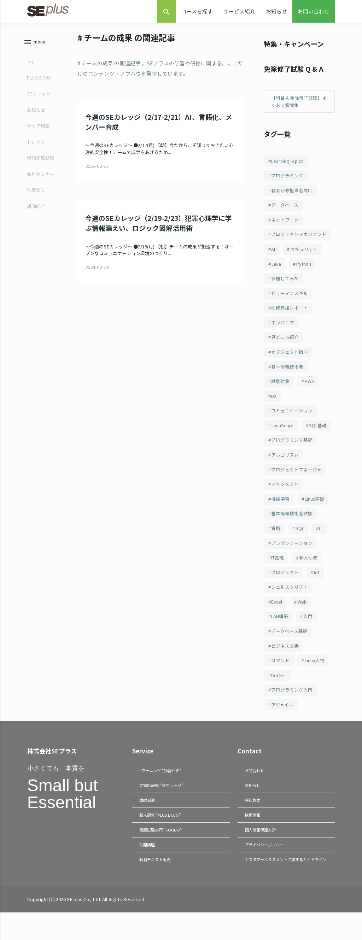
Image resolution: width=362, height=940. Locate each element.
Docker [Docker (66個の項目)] (279, 694)
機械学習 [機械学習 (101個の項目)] (280, 511)
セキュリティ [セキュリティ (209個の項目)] (304, 252)
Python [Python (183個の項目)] (304, 268)
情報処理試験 (39, 157)
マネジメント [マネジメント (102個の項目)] (285, 496)
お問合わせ (255, 790)
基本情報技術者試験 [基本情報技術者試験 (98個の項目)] (292, 526)
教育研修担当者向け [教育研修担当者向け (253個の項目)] (292, 192)
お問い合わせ (313, 11)
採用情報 (253, 835)
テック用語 (36, 125)
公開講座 (147, 864)
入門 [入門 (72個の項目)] (309, 633)
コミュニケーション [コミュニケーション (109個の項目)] (292, 420)
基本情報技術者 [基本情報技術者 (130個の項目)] (287, 374)
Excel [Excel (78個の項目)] (277, 618)
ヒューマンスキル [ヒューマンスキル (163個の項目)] (289, 298)
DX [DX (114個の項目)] (274, 405)
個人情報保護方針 (262, 849)
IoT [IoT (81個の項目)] (317, 587)
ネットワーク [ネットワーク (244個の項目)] (285, 222)
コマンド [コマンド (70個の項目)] (280, 678)
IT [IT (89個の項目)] (323, 542)
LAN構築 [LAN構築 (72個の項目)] (280, 633)
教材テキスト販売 (156, 879)
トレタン (34, 142)
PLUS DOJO (37, 77)
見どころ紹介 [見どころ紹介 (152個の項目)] (285, 344)
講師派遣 (147, 820)
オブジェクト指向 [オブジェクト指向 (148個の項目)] (289, 359)
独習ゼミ (34, 190)
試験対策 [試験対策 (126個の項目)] (280, 390)
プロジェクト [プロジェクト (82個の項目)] (285, 587)
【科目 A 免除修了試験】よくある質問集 (299, 101)
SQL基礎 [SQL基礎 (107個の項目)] (318, 435)
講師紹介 (34, 206)
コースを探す (197, 11)
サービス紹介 (239, 11)
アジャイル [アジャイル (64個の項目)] (282, 724)
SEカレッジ (37, 93)
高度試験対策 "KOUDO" (162, 849)
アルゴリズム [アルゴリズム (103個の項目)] (285, 466)
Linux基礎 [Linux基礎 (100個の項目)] (315, 511)
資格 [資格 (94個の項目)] (275, 542)
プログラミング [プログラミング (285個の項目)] (287, 177)
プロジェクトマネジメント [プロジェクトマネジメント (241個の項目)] (298, 237)
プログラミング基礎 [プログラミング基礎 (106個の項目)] (292, 450)
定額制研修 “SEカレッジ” (163, 805)
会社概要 (253, 820)
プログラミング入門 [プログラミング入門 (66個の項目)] (292, 709)
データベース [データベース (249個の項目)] (284, 207)
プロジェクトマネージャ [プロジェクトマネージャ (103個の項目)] (296, 481)
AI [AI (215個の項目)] (273, 252)
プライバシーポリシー (266, 864)
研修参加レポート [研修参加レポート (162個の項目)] (289, 314)
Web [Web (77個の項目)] (303, 618)
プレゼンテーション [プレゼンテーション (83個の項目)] (292, 557)
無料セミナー (39, 174)
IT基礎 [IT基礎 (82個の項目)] (277, 572)
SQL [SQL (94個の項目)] (300, 542)
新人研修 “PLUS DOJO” (161, 835)
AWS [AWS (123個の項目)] (310, 390)
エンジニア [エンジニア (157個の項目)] (282, 329)
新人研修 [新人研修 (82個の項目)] (309, 572)
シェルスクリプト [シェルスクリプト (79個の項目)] (289, 602)
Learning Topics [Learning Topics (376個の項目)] (288, 161)
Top (29, 61)
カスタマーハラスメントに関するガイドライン (285, 883)
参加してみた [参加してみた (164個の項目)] (285, 283)
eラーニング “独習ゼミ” (162, 790)
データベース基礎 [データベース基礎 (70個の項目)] (289, 648)
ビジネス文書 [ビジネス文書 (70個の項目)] (285, 663)
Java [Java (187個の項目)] (276, 268)
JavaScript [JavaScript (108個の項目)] (282, 435)
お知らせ (276, 11)
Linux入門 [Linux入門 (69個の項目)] (315, 678)
